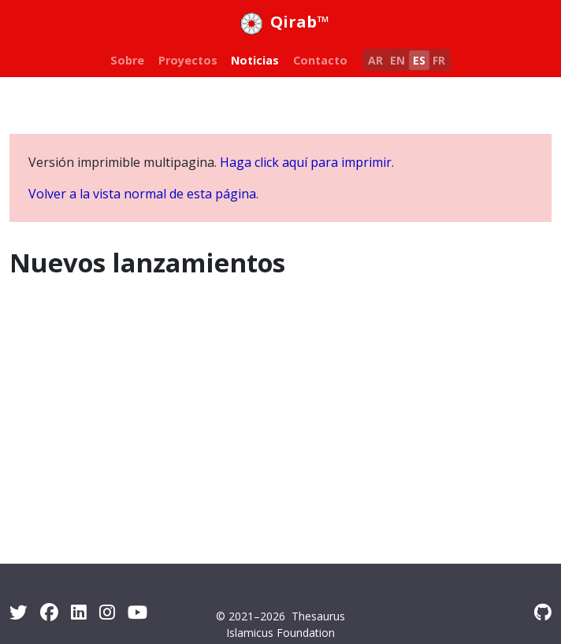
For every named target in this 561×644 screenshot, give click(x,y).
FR (439, 60)
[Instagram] (107, 612)
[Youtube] (137, 612)
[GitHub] (543, 612)
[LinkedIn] (79, 612)
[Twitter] (18, 612)
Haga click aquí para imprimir (306, 162)
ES (419, 60)
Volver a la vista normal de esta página (142, 193)
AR (375, 60)
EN (397, 60)
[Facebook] (49, 612)
